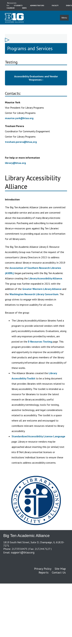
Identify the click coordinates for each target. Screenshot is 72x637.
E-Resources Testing (40, 341)
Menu (64, 17)
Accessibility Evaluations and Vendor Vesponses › (36, 78)
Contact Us (59, 572)
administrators (37, 5)
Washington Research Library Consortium (33, 294)
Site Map (60, 569)
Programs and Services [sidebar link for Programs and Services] (30, 48)
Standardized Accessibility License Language (38, 436)
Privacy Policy (42, 569)
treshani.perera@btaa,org (21, 141)
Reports (43, 572)
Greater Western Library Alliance (42, 289)
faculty (55, 5)
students (18, 5)
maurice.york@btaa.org (19, 118)
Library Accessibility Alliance (45, 278)
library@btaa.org (15, 163)
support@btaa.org (22, 552)
